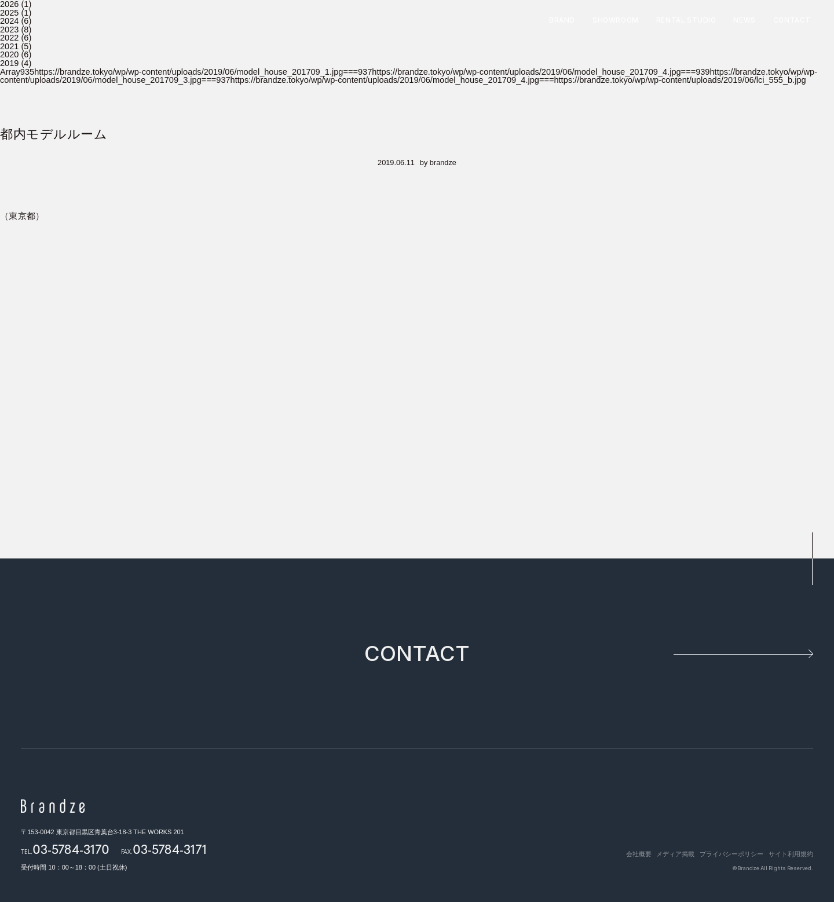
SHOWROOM (615, 20)
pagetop (811, 558)
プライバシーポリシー (726, 853)
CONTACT (792, 20)
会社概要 (622, 853)
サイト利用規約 (791, 853)
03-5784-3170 (70, 848)
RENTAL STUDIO (686, 20)
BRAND (562, 20)
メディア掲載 (664, 853)
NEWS (744, 20)
